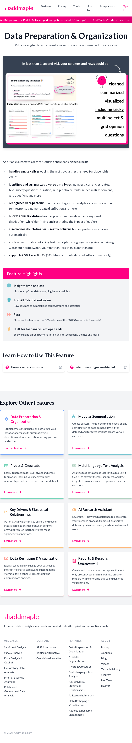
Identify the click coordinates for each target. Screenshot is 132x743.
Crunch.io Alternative (48, 658)
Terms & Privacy (110, 669)
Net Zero (106, 680)
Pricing (62, 6)
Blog (104, 658)
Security (106, 674)
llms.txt (105, 685)
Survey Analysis (13, 652)
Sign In (125, 8)
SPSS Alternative (46, 647)
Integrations (107, 6)
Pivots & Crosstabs (80, 666)
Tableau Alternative (48, 652)
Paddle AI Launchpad (35, 19)
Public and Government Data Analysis (14, 691)
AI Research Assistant (81, 695)
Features (46, 6)
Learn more (125, 19)
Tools (76, 6)
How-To (90, 8)
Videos (105, 663)
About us (106, 652)
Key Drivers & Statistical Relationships (77, 685)
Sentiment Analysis (15, 647)
